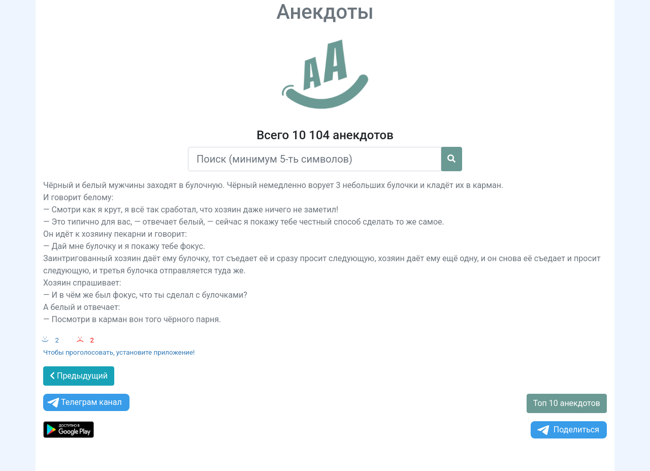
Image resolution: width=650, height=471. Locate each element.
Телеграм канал (84, 402)
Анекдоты (325, 12)
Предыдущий (79, 376)
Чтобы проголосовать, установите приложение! (119, 352)
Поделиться (567, 430)
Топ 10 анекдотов (566, 403)
